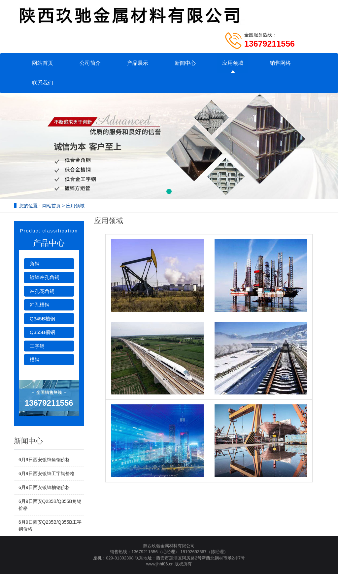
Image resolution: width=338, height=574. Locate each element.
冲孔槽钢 (40, 305)
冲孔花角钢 (42, 291)
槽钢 (35, 359)
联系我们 (42, 83)
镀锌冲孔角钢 (44, 277)
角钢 (35, 263)
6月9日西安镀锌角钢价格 (44, 459)
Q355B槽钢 (42, 332)
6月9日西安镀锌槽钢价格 (44, 487)
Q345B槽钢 (42, 318)
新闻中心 (185, 63)
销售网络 (280, 63)
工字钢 (37, 346)
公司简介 (90, 63)
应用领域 (232, 63)
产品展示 (137, 63)
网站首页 (42, 63)
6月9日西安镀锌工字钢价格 (46, 473)
